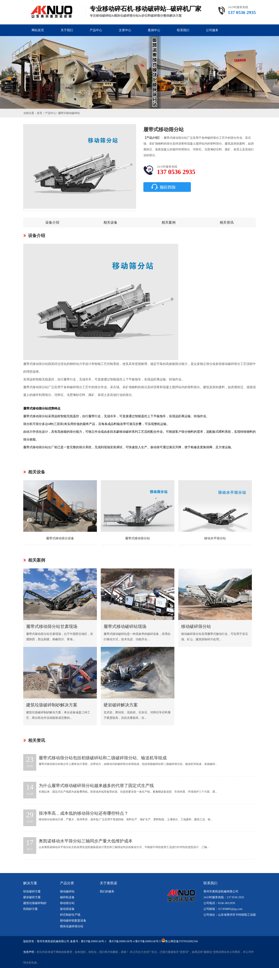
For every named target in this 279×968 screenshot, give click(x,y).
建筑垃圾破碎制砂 (34, 903)
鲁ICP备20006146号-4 (121, 941)
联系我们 (183, 30)
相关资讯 (227, 222)
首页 (39, 113)
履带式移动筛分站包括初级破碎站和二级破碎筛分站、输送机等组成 (103, 757)
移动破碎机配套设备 (73, 920)
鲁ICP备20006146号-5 (148, 941)
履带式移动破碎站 (69, 113)
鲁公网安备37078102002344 (181, 941)
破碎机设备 (67, 897)
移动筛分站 (67, 903)
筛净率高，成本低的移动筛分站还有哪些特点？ (83, 813)
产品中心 (96, 30)
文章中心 (125, 30)
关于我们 (67, 30)
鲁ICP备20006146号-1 (93, 941)
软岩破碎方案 (32, 891)
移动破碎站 (67, 891)
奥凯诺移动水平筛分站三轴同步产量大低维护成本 (86, 841)
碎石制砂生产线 (70, 914)
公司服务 (212, 30)
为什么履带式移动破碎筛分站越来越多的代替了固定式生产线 (96, 785)
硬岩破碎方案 (32, 897)
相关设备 (110, 222)
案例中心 (154, 30)
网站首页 (38, 30)
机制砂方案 (30, 908)
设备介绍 (52, 222)
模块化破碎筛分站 (71, 926)
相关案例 (169, 222)
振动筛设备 (67, 908)
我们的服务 (107, 891)
